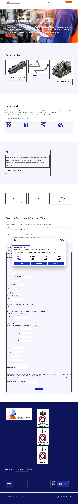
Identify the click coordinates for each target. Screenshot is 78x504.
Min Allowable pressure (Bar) (13, 328)
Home (7, 6)
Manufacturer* (10, 253)
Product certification (46, 6)
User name (9, 347)
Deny (22, 263)
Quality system (10, 294)
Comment (9, 298)
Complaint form (8, 469)
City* (8, 264)
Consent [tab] (21, 243)
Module (8, 288)
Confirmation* (10, 306)
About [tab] (56, 243)
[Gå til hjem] (13, 4)
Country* (9, 268)
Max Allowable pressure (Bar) (13, 332)
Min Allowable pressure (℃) (13, 336)
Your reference (10, 272)
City (7, 359)
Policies (30, 469)
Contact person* (10, 256)
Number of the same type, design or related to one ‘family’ (19, 324)
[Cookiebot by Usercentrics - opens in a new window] (59, 240)
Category (9, 280)
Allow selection (39, 263)
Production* (9, 320)
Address (8, 355)
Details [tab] (39, 243)
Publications (70, 6)
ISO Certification (31, 6)
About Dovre (18, 6)
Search (49, 2)
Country (8, 363)
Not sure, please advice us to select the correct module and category (22, 291)
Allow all (56, 263)
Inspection (59, 6)
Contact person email (11, 367)
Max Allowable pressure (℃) (13, 340)
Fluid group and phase (12, 284)
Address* (9, 260)
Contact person (10, 351)
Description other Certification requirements (16, 381)
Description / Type (11, 315)
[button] (68, 2)
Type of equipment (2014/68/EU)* (14, 276)
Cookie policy (20, 469)
